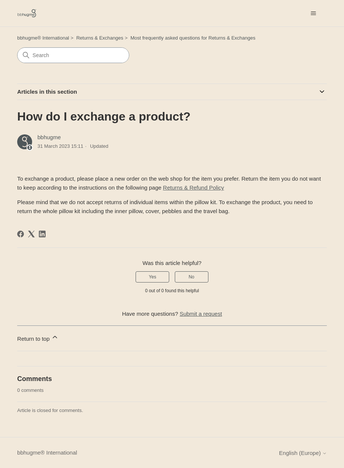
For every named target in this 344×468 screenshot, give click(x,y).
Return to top (38, 337)
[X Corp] (31, 234)
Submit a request (201, 314)
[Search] (73, 55)
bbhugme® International (43, 38)
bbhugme (49, 137)
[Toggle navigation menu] (313, 13)
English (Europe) (303, 453)
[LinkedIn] (42, 234)
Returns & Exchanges (99, 38)
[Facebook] (20, 234)
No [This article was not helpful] (191, 277)
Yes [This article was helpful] (152, 277)
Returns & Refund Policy (193, 187)
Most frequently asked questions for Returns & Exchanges (192, 38)
